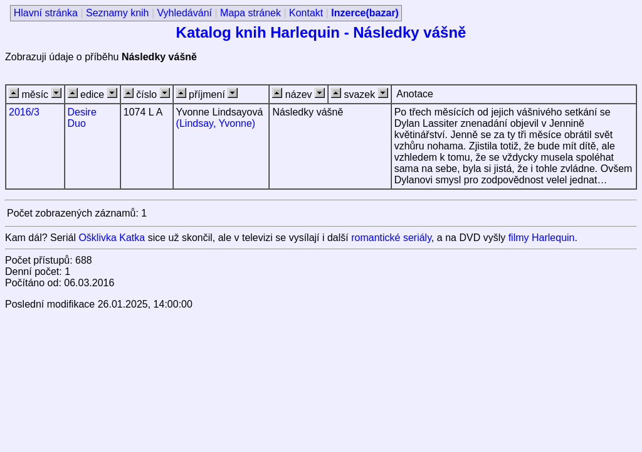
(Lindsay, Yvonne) (216, 123)
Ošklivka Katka (111, 237)
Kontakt (306, 13)
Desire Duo (82, 118)
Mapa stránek (250, 13)
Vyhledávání (184, 13)
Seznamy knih (117, 13)
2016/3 (24, 112)
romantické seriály (391, 237)
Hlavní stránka (46, 13)
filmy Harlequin (541, 237)
